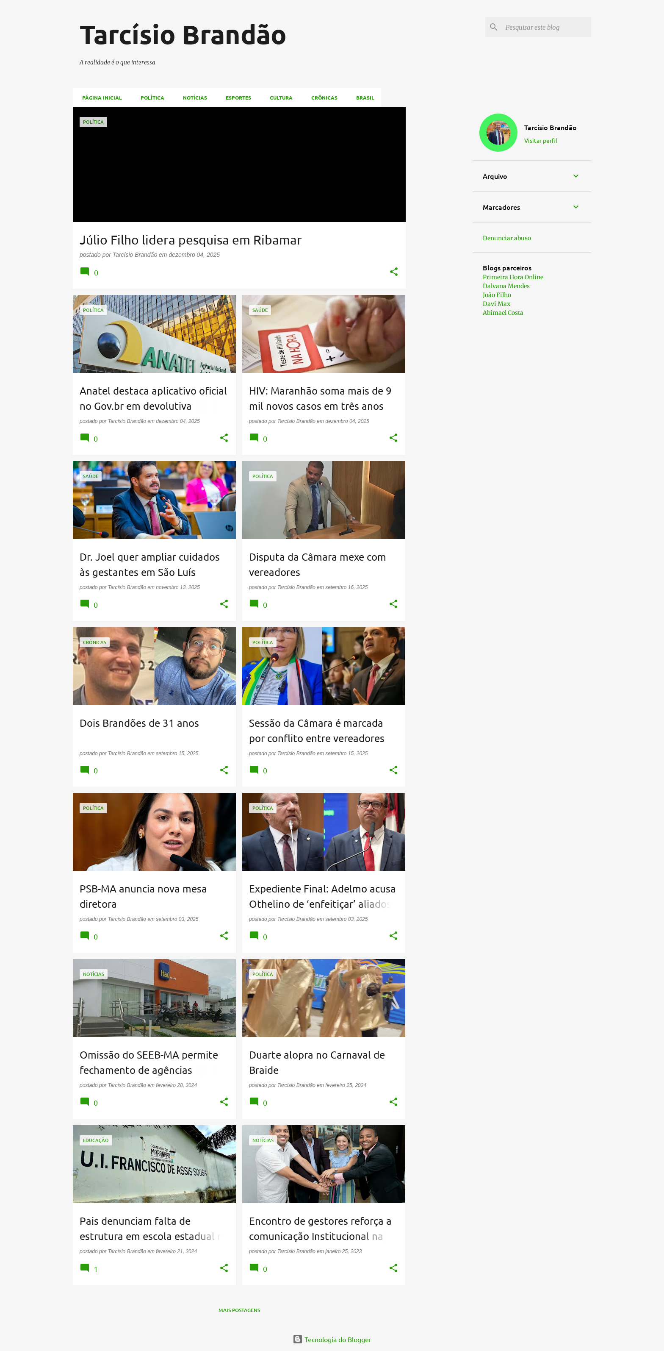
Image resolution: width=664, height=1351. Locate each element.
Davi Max (496, 304)
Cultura (278, 97)
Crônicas (322, 97)
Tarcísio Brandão (550, 127)
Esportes (236, 97)
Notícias (192, 97)
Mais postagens (239, 1310)
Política (150, 97)
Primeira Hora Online (513, 277)
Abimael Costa (503, 313)
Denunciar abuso (507, 238)
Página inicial (99, 97)
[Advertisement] (439, 234)
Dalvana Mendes (506, 286)
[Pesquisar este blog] (546, 27)
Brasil (363, 97)
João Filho (497, 295)
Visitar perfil (540, 140)
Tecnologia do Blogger (332, 1339)
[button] (394, 272)
